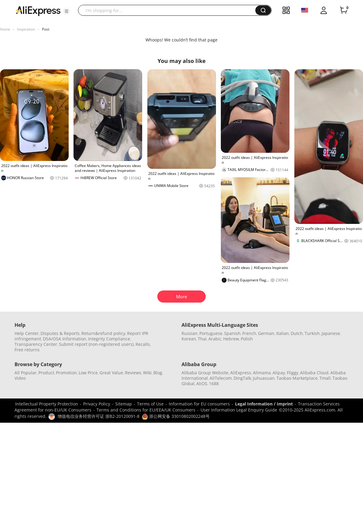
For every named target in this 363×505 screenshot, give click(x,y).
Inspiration (26, 29)
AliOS (201, 383)
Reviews (133, 372)
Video (20, 378)
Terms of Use (150, 404)
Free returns (27, 350)
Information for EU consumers (199, 404)
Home (5, 29)
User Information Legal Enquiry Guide (239, 410)
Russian (190, 333)
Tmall (325, 378)
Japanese (331, 333)
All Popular (26, 372)
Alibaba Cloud (314, 372)
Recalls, (143, 344)
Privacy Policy (96, 404)
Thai (202, 339)
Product (46, 372)
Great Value (111, 372)
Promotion (66, 372)
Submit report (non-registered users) (96, 344)
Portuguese (210, 333)
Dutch (297, 333)
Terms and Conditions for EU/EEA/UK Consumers (145, 410)
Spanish (232, 333)
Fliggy (292, 372)
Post (45, 29)
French (249, 333)
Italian (282, 333)
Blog (157, 372)
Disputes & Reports (60, 333)
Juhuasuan (264, 378)
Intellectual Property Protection (46, 404)
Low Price (88, 372)
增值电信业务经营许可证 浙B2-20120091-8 (98, 416)
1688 (214, 383)
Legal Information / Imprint (264, 404)
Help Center (27, 333)
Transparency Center (36, 344)
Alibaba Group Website (205, 372)
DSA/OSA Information (64, 339)
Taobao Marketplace (297, 378)
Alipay (279, 372)
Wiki (147, 372)
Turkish (312, 333)
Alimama (262, 372)
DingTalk (242, 378)
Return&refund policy (103, 333)
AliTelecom (221, 378)
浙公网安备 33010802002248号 (176, 416)
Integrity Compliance (109, 339)
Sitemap (123, 404)
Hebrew (231, 339)
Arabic (214, 339)
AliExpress (240, 372)
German (266, 333)
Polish (247, 339)
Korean (189, 339)
